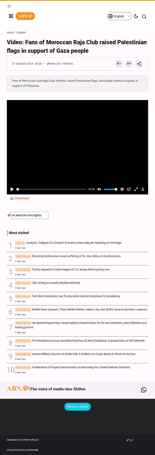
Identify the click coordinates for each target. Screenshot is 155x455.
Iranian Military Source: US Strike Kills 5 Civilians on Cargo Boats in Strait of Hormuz (75, 354)
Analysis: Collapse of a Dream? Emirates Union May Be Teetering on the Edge (68, 243)
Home (10, 32)
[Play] (12, 189)
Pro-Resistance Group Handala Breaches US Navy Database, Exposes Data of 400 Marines (80, 341)
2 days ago (20, 248)
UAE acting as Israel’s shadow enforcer (47, 283)
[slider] (51, 189)
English (116, 16)
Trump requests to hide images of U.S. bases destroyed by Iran (62, 270)
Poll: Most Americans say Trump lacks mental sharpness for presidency (67, 297)
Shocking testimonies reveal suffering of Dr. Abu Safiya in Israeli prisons (68, 256)
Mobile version (77, 407)
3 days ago (20, 274)
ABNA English (61, 16)
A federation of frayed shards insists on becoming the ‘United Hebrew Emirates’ (72, 368)
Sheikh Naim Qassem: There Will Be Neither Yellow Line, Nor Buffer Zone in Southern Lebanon (81, 310)
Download (19, 198)
